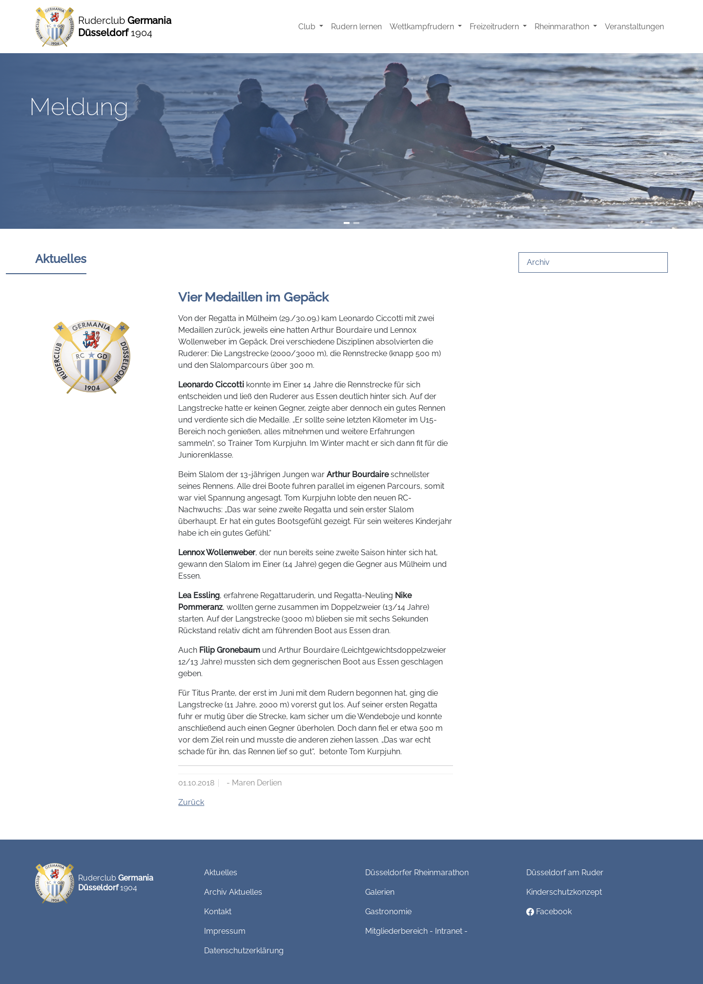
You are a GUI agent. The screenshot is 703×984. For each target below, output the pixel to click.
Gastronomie (388, 911)
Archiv (538, 262)
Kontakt (217, 911)
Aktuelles (220, 872)
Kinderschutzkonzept (564, 892)
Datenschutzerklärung (244, 950)
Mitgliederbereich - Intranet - (416, 931)
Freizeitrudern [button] (495, 26)
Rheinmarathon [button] (563, 26)
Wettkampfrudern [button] (423, 26)
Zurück (191, 802)
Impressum (225, 931)
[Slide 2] (356, 223)
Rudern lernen (356, 26)
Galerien (379, 892)
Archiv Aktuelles (233, 892)
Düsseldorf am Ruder (564, 872)
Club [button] (307, 26)
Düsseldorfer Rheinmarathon (417, 872)
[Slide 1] (347, 223)
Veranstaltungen (634, 26)
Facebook (549, 911)
